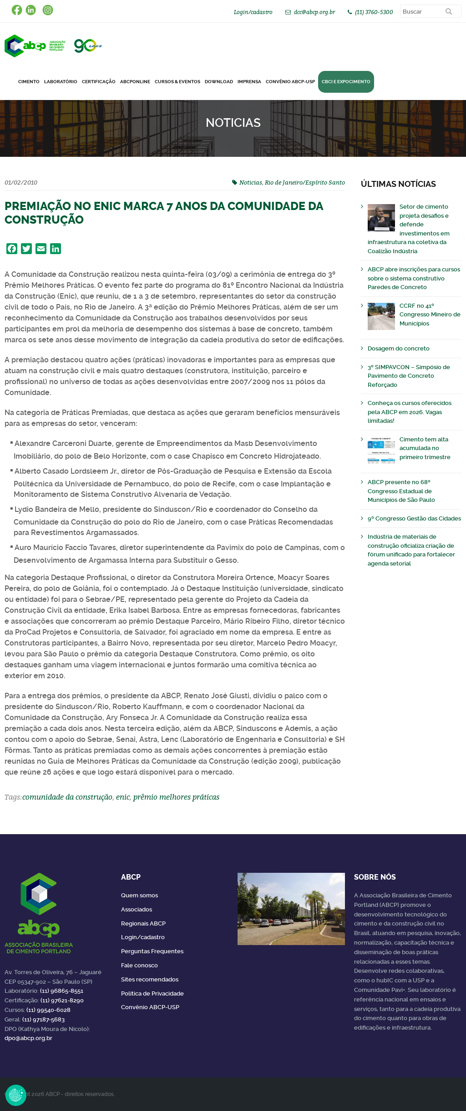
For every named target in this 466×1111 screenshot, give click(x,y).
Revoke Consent (16, 1095)
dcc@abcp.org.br (314, 12)
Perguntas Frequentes (152, 951)
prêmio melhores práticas (176, 797)
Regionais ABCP (143, 923)
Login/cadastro (253, 12)
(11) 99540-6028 (48, 1009)
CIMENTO (29, 81)
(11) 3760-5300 (374, 12)
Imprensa (249, 81)
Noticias (250, 182)
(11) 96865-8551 (61, 990)
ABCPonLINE (135, 81)
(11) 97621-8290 (62, 1000)
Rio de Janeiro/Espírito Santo (305, 182)
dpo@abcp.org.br (28, 1038)
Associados (136, 909)
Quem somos (139, 895)
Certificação (99, 81)
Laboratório (60, 81)
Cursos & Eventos (177, 81)
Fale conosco (139, 965)
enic (123, 797)
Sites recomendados (149, 979)
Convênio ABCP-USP (290, 81)
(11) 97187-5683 (43, 1019)
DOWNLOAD (219, 81)
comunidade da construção (67, 797)
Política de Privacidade (152, 993)
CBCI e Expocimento (346, 81)
